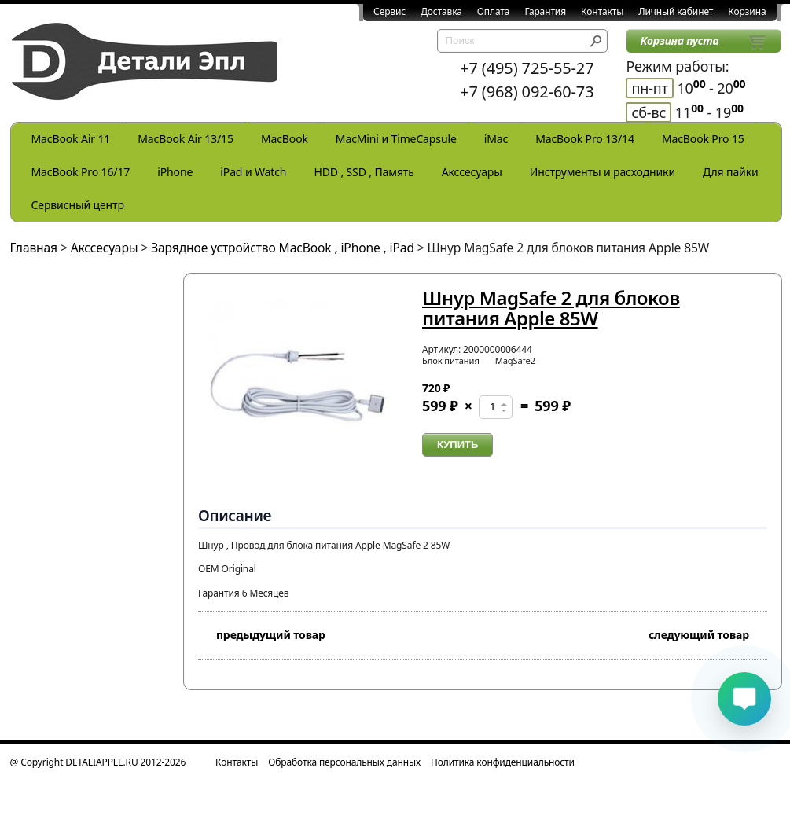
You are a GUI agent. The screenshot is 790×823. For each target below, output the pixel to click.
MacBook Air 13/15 (185, 138)
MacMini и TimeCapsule (396, 138)
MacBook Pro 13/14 (584, 138)
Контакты (602, 11)
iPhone (175, 171)
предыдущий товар (261, 633)
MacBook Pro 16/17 (80, 171)
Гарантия (545, 11)
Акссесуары (472, 171)
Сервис (389, 11)
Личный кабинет (675, 11)
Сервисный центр (77, 204)
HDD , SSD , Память (363, 171)
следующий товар (708, 633)
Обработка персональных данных (344, 762)
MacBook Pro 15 (703, 138)
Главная (34, 247)
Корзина (747, 11)
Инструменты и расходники (602, 171)
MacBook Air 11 (71, 138)
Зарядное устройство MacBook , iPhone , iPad (282, 247)
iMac (496, 138)
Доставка (441, 11)
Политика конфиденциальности (503, 762)
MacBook (284, 138)
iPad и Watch (253, 171)
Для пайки (731, 171)
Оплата (493, 11)
